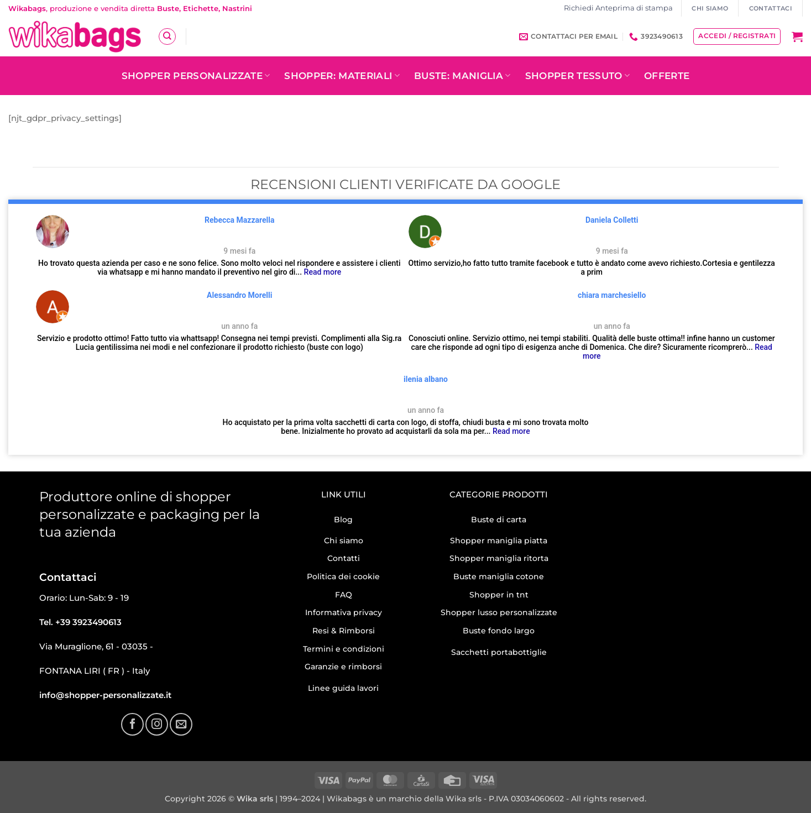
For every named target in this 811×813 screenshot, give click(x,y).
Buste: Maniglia (462, 75)
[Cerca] (167, 36)
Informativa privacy (343, 612)
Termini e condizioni (343, 649)
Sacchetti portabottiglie (499, 652)
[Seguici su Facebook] (132, 724)
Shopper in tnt (499, 595)
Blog (343, 519)
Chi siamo (343, 541)
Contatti (343, 558)
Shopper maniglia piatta (498, 541)
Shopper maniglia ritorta (498, 558)
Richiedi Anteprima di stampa (618, 8)
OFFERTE (666, 75)
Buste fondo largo (499, 631)
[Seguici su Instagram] (156, 724)
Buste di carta (498, 519)
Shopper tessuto (577, 75)
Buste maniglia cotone (498, 576)
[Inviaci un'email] (181, 724)
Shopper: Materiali (342, 75)
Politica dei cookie (343, 576)
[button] (797, 36)
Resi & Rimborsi (343, 631)
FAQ (343, 595)
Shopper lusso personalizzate (499, 612)
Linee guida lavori (343, 688)
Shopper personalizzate (196, 75)
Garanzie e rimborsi (343, 667)
